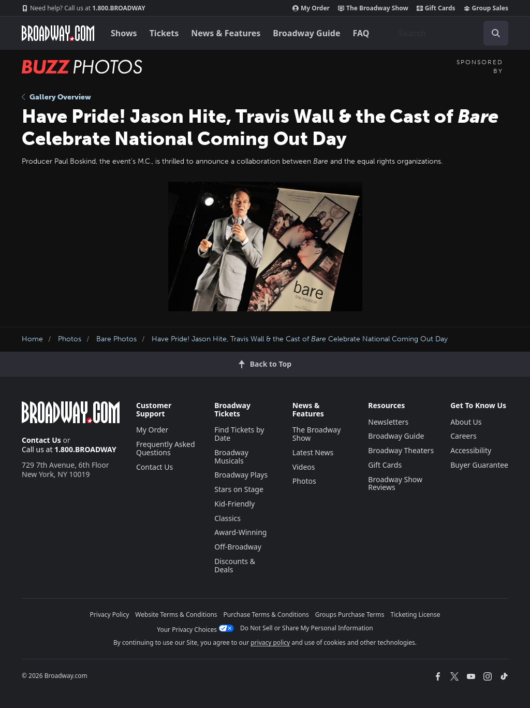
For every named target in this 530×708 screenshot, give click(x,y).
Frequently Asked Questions (165, 448)
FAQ (361, 33)
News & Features (225, 33)
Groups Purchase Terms (350, 614)
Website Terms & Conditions (176, 614)
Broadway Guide (306, 33)
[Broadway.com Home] (58, 33)
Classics (227, 518)
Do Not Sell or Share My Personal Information (306, 628)
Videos (303, 467)
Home (32, 339)
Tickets (164, 33)
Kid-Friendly (234, 504)
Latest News (313, 452)
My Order (311, 8)
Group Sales (486, 8)
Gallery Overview (56, 97)
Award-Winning (240, 532)
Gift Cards (436, 8)
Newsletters (388, 422)
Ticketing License (415, 614)
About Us (465, 422)
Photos (69, 339)
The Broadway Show (373, 8)
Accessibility (470, 450)
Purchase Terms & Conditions (266, 614)
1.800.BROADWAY (83, 8)
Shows (124, 33)
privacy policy (270, 642)
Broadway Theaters (401, 450)
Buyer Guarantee (479, 465)
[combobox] (449, 33)
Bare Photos (116, 339)
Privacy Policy (109, 614)
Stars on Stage (238, 489)
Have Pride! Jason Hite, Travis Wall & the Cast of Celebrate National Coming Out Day (300, 339)
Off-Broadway (237, 547)
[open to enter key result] (495, 33)
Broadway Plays (241, 475)
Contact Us (41, 440)
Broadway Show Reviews (395, 483)
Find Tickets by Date (239, 434)
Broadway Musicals (231, 456)
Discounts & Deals (234, 565)
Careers (463, 436)
